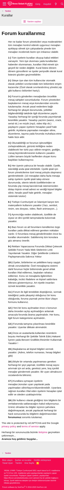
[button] (4, 4)
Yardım (18, 463)
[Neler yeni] (55, 4)
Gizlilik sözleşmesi (42, 460)
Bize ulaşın (7, 460)
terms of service (30, 426)
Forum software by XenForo (24, 487)
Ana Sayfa (29, 463)
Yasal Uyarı (7, 463)
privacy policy (9, 426)
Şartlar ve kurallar (23, 460)
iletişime (43, 432)
